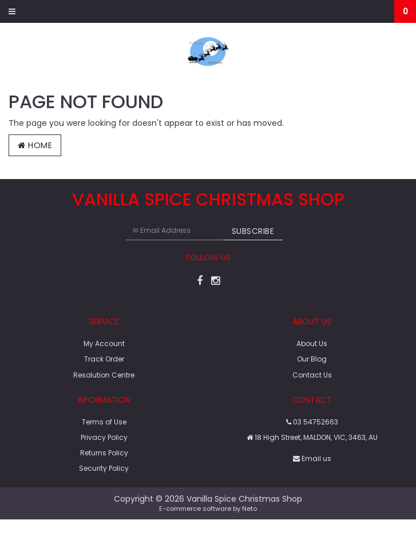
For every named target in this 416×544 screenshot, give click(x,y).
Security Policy (104, 468)
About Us (311, 343)
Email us (312, 458)
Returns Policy (104, 453)
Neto (249, 508)
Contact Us (312, 375)
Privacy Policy (104, 437)
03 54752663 (312, 422)
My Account (104, 343)
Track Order (104, 359)
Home (35, 145)
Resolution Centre (103, 375)
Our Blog (312, 359)
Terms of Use (104, 422)
